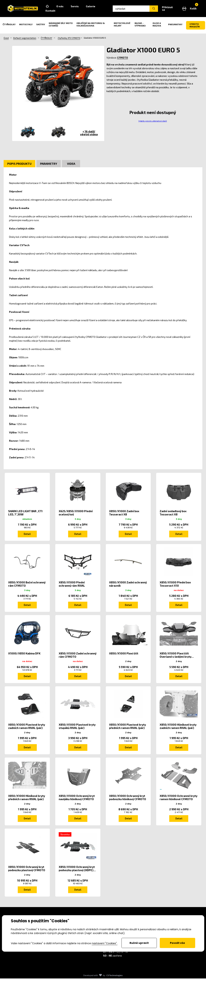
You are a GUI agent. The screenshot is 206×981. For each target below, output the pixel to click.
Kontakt (56, 11)
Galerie (96, 7)
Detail (27, 535)
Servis (80, 7)
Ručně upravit (139, 943)
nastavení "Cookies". (104, 943)
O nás (65, 7)
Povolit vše (177, 943)
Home (52, 7)
